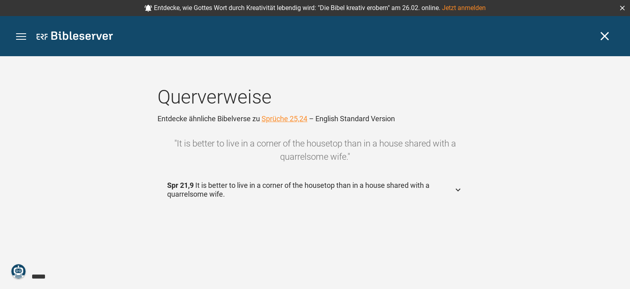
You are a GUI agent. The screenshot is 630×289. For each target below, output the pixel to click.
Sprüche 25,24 (284, 118)
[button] (622, 8)
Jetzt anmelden (464, 8)
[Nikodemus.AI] (18, 271)
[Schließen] (604, 36)
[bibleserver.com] (75, 37)
